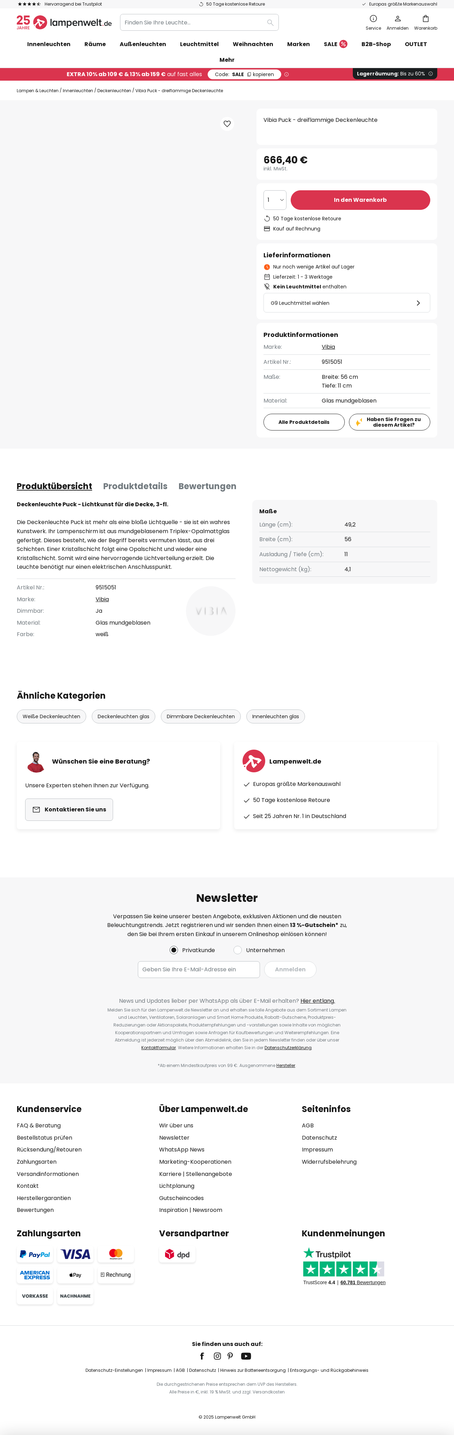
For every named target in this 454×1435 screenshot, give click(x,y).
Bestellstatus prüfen (44, 1138)
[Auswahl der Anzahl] (274, 200)
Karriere (170, 1174)
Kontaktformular (158, 1048)
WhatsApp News (181, 1150)
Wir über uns (176, 1125)
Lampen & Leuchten (38, 91)
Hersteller (285, 1065)
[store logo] (64, 22)
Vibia (328, 347)
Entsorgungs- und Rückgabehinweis (329, 1370)
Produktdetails (135, 486)
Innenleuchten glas (275, 716)
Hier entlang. (317, 1001)
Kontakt (28, 1186)
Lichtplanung (176, 1186)
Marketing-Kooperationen (195, 1162)
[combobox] (199, 22)
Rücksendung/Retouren (49, 1150)
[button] (227, 124)
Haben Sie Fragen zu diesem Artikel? (394, 422)
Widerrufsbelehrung (329, 1162)
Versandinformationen (48, 1174)
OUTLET (416, 44)
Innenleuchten (78, 91)
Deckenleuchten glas (123, 716)
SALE (336, 44)
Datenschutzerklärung (288, 1048)
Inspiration (173, 1210)
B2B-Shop (376, 44)
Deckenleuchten (114, 91)
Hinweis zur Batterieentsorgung (253, 1370)
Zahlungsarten (37, 1162)
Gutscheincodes (181, 1198)
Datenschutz (319, 1138)
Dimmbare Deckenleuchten (201, 716)
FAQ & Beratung (39, 1125)
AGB (308, 1125)
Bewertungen (208, 486)
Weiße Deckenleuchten (51, 716)
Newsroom (207, 1210)
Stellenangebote (209, 1174)
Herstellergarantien (44, 1198)
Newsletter (174, 1138)
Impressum (317, 1150)
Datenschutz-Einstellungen (114, 1370)
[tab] (54, 486)
